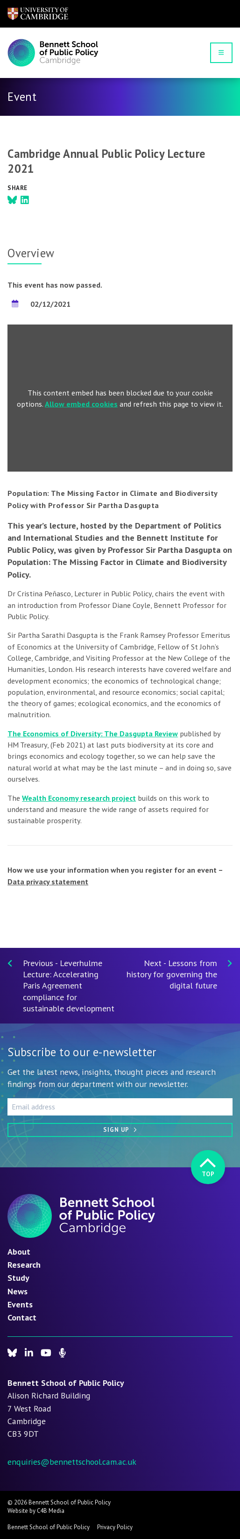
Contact (21, 1317)
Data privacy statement (47, 881)
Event (21, 96)
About (18, 1251)
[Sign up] (120, 1130)
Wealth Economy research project (79, 798)
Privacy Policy (115, 1527)
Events (20, 1304)
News (17, 1291)
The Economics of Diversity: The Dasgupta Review (92, 733)
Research (24, 1264)
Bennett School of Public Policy (48, 1527)
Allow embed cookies (81, 404)
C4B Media (50, 1511)
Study (18, 1277)
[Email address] (120, 1106)
